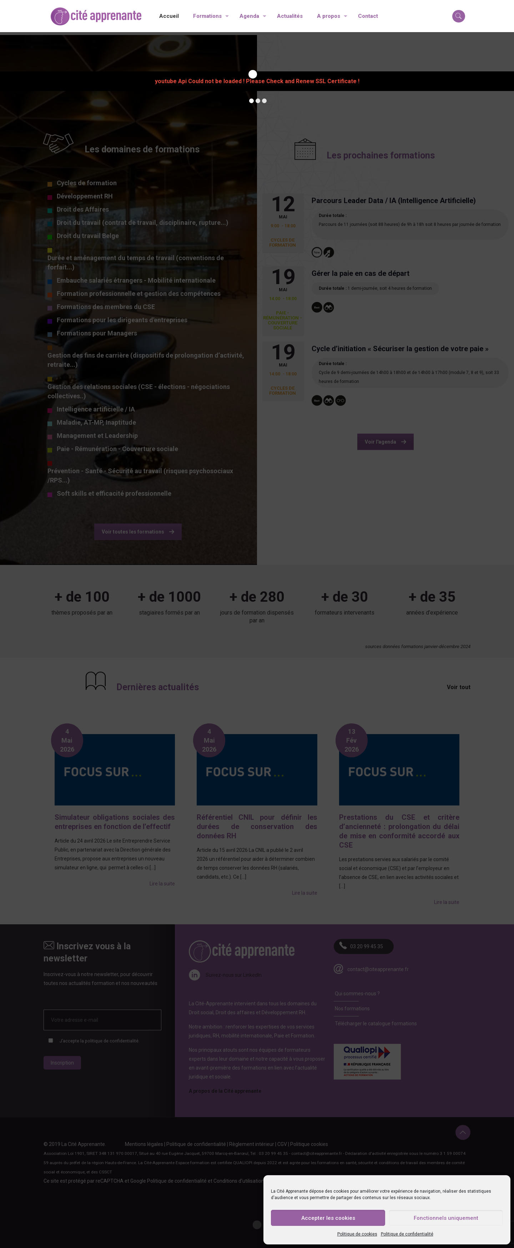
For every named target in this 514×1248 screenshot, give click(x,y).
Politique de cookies (357, 1234)
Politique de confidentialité (407, 1234)
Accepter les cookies (328, 1218)
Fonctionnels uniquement (446, 1218)
